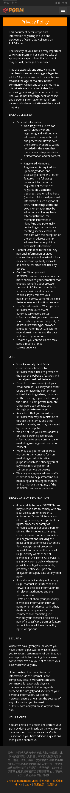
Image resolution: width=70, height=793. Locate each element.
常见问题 (44, 780)
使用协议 (52, 784)
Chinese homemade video (22, 780)
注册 (57, 3)
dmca (18, 784)
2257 (28, 784)
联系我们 (58, 780)
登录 (64, 3)
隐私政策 (39, 784)
